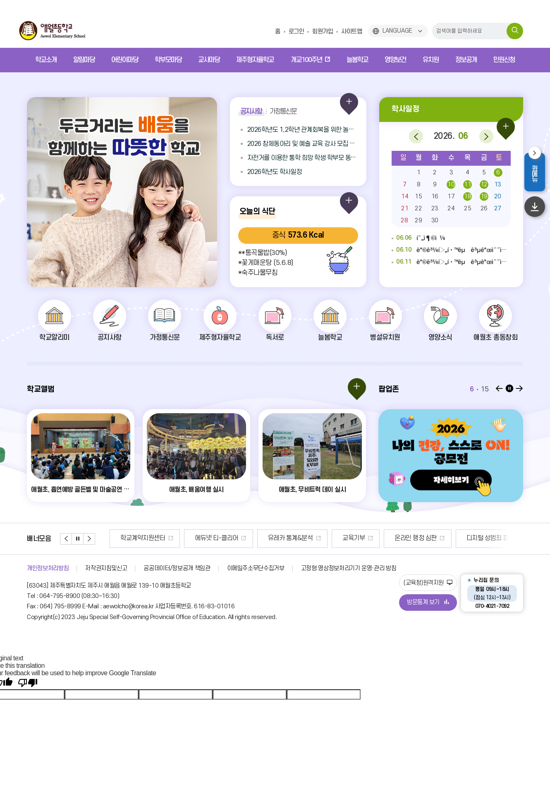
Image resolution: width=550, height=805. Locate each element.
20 (497, 196)
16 (434, 196)
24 (450, 208)
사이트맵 (351, 31)
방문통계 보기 (428, 602)
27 (497, 208)
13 (497, 184)
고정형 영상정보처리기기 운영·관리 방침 (349, 568)
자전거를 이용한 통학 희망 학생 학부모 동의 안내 (302, 158)
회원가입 (322, 31)
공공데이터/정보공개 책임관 (176, 568)
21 (404, 208)
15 (418, 196)
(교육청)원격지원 (428, 582)
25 (467, 208)
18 (467, 196)
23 (434, 208)
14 (404, 196)
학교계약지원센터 (200, 538)
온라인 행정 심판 (473, 538)
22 (418, 208)
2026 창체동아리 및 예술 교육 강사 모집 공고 (302, 144)
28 (404, 220)
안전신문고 (134, 538)
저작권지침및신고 (106, 568)
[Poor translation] (27, 683)
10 (450, 184)
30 (434, 220)
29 (418, 220)
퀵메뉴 (538, 173)
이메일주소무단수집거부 (256, 568)
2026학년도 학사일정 (274, 172)
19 (484, 196)
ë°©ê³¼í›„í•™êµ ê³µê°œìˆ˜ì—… (451, 250)
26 (484, 208)
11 (467, 184)
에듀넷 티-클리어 (274, 538)
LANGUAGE (397, 30)
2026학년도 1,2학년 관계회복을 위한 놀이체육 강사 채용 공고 (302, 129)
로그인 (296, 31)
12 (484, 184)
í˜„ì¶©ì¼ (418, 238)
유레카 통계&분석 (348, 538)
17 (450, 196)
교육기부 (411, 538)
